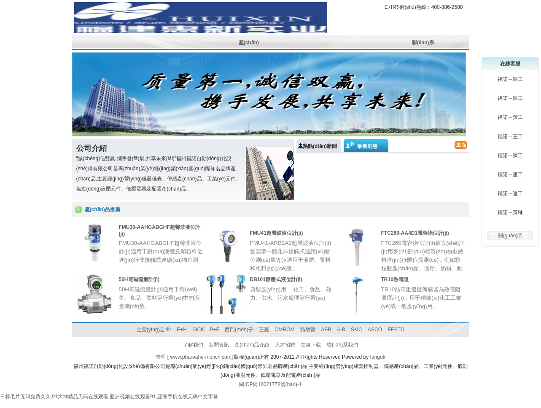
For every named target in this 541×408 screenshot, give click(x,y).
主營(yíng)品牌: (154, 330)
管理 (161, 357)
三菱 (264, 330)
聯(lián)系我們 (342, 345)
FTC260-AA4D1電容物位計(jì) (415, 233)
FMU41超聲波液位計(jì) (276, 233)
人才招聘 (285, 345)
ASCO (375, 330)
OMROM (284, 330)
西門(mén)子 (239, 330)
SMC (356, 330)
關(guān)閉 (510, 236)
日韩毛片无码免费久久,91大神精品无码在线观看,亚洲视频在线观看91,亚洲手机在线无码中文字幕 (109, 397)
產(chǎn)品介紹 (251, 345)
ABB (326, 330)
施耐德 (307, 330)
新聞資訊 (219, 345)
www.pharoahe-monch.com (200, 357)
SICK (198, 330)
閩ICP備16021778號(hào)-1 (270, 384)
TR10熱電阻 (395, 279)
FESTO (396, 330)
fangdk (377, 357)
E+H (182, 330)
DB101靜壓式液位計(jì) (276, 279)
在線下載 (311, 345)
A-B (341, 330)
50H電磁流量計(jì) (139, 279)
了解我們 (193, 345)
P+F (214, 330)
